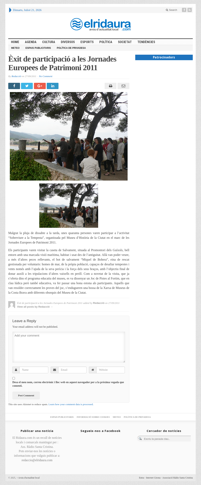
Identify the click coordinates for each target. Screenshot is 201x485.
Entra (141, 477)
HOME (15, 42)
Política (105, 42)
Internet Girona (153, 477)
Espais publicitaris (38, 48)
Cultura (48, 42)
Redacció (16, 76)
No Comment (45, 76)
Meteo (15, 48)
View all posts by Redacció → (35, 306)
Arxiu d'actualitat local (28, 477)
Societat (125, 42)
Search (171, 9)
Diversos (68, 42)
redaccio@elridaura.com (37, 460)
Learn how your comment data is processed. (70, 404)
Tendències (146, 42)
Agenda (31, 42)
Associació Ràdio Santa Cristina (177, 477)
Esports (87, 42)
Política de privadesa (71, 48)
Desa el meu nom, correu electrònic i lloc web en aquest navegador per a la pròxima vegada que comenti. (68, 384)
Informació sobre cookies (93, 417)
